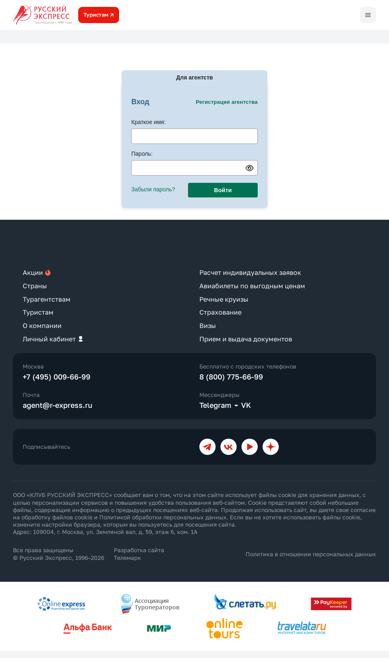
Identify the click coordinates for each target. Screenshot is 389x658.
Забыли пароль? (153, 189)
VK (246, 405)
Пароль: (141, 153)
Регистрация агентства (227, 102)
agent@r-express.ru (57, 405)
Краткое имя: (148, 122)
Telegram (215, 405)
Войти (223, 190)
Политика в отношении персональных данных (311, 554)
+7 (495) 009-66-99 (56, 376)
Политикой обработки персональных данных (163, 517)
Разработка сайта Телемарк (139, 554)
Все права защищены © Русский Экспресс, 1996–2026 (58, 554)
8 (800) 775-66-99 (231, 376)
